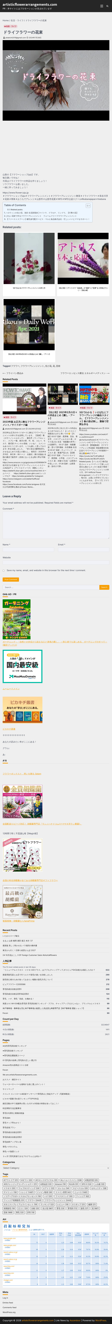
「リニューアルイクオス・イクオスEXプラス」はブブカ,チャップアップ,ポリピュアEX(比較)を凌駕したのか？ (49, 970)
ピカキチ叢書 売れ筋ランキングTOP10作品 (21, 1099)
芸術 (58, 366)
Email (61, 544)
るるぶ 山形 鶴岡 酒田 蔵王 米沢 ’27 (18, 941)
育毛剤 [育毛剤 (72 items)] (72, 1208)
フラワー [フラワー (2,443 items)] (34, 1200)
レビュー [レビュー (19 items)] (62, 1204)
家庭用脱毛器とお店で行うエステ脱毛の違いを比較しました (28, 975)
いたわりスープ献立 (11, 936)
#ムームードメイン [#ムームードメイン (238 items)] (71, 1180)
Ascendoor (75, 1320)
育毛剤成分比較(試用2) (12, 1137)
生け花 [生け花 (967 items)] (48, 1208)
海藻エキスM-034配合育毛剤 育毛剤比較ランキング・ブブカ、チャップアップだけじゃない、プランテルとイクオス (51, 1003)
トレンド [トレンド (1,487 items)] (27, 1192)
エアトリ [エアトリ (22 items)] (48, 1188)
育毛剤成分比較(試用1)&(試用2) (16, 994)
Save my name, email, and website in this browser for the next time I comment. (46, 570)
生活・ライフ (11, 26)
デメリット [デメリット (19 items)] (10, 1192)
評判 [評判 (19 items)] (30, 1212)
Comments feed (9, 1307)
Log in (5, 1298)
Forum (5, 1013)
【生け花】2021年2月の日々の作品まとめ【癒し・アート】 (62, 415)
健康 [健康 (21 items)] (92, 1204)
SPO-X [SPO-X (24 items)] (86, 1184)
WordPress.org (9, 1312)
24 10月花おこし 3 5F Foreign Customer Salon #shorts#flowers (30, 955)
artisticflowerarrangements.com (30, 4)
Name (6, 544)
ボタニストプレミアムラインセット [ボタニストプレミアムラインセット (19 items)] (20, 1204)
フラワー (15, 366)
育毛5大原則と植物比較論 (13, 1113)
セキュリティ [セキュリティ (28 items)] (98, 1188)
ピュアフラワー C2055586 (14, 984)
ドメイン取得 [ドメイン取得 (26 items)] (44, 1192)
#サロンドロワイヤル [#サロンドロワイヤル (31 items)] (46, 1180)
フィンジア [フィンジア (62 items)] (82, 1196)
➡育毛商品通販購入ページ (14, 1055)
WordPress (100, 1320)
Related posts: (17, 209)
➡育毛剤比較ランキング (13, 1051)
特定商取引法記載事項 (12, 1108)
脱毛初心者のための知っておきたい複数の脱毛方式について (28, 979)
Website (7, 557)
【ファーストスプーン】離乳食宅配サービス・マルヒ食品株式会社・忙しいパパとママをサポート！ (48, 219)
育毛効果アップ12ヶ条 (12, 1142)
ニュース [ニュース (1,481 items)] (80, 1192)
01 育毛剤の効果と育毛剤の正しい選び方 (20, 1060)
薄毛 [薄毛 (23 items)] (20, 1212)
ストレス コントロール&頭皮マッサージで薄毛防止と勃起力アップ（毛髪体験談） (37, 1094)
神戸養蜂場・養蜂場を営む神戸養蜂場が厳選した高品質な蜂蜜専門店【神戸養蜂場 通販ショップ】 (44, 1008)
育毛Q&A (6, 1118)
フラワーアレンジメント (32, 366)
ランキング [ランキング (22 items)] (47, 1204)
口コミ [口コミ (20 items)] (23, 1208)
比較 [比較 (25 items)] (35, 1208)
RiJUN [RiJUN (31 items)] (73, 1184)
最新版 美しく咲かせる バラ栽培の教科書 (20, 945)
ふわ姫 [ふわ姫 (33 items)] (99, 1184)
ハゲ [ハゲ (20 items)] (48, 1196)
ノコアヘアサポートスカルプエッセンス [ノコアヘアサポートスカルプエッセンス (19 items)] (22, 1196)
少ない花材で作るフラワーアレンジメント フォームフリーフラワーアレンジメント (41, 216)
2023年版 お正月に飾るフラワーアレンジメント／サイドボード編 (24, 423)
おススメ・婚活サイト (12, 1079)
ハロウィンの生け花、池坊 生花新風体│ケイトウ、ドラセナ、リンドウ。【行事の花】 (42, 213)
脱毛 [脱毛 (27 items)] (84, 1208)
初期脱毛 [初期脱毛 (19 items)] (9, 1208)
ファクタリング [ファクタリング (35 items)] (64, 1196)
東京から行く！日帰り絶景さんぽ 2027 (19, 950)
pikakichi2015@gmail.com (14, 38)
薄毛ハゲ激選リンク (11, 1151)
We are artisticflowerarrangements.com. (20, 1075)
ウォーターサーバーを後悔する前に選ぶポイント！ (24, 1084)
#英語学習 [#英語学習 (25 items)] (91, 1180)
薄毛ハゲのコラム (10, 1147)
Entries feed (8, 1302)
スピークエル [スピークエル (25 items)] (80, 1188)
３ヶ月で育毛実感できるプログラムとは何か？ (22, 1156)
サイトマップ (8, 1089)
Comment (8, 508)
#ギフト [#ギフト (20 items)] (26, 1180)
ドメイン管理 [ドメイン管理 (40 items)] (63, 1192)
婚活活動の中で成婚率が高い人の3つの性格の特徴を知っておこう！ (31, 1103)
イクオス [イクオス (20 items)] (9, 1188)
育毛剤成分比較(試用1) (12, 989)
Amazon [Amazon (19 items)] (60, 1184)
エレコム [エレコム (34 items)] (63, 1188)
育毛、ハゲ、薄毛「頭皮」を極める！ (18, 999)
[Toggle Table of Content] (87, 205)
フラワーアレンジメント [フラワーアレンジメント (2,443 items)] (58, 1200)
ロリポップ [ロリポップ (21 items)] (78, 1204)
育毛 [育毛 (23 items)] (60, 1208)
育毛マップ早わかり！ (12, 1123)
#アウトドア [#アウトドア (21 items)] (11, 1180)
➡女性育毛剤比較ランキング (15, 1046)
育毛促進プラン (9, 1127)
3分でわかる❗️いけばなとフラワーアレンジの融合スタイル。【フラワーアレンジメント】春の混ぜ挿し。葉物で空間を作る (94, 418)
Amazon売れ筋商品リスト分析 (15, 1065)
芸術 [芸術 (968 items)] (8, 1212)
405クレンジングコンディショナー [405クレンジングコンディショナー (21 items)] (20, 1184)
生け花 (48, 366)
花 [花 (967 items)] (95, 1208)
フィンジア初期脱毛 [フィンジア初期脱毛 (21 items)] (14, 1200)
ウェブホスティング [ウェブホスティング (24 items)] (29, 1188)
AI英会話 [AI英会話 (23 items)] (46, 1184)
